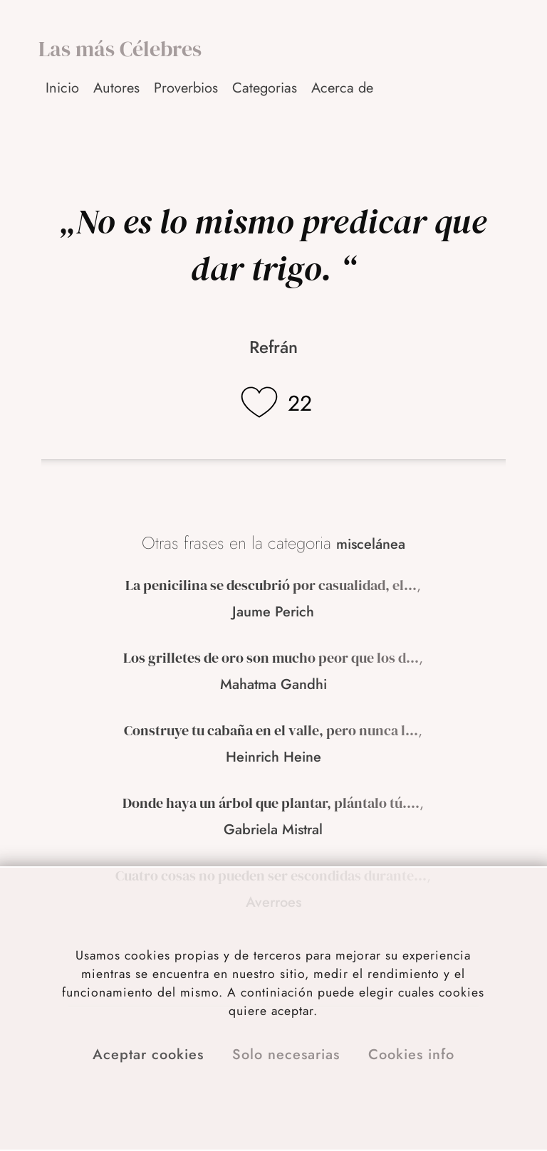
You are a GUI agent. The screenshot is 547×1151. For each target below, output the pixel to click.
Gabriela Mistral (273, 829)
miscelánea (370, 544)
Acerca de (342, 88)
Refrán (273, 347)
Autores (116, 88)
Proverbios (186, 88)
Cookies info (411, 1054)
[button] (343, 88)
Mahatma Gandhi (273, 684)
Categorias (264, 88)
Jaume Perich (273, 611)
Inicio (62, 88)
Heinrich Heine (273, 757)
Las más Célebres (120, 48)
